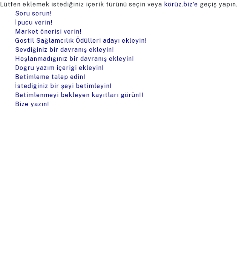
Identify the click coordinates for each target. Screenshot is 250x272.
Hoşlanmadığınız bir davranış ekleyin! (74, 58)
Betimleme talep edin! (50, 76)
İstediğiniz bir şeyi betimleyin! (63, 86)
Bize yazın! (32, 104)
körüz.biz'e (181, 4)
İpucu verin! (34, 22)
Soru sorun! (33, 13)
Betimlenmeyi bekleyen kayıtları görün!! (79, 95)
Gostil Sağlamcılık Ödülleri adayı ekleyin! (81, 40)
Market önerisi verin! (48, 31)
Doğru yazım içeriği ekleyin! (59, 67)
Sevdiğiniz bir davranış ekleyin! (64, 49)
